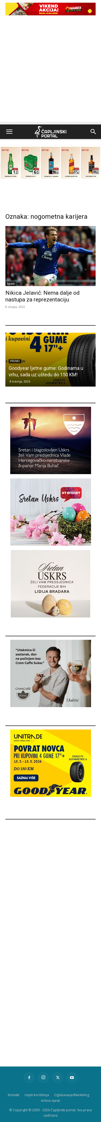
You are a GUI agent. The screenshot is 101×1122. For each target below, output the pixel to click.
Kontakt (13, 1095)
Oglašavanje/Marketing (71, 1095)
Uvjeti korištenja (37, 1095)
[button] (9, 131)
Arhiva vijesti (50, 1100)
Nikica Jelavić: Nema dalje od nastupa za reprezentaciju (42, 296)
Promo (15, 361)
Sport (11, 284)
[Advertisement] (50, 71)
